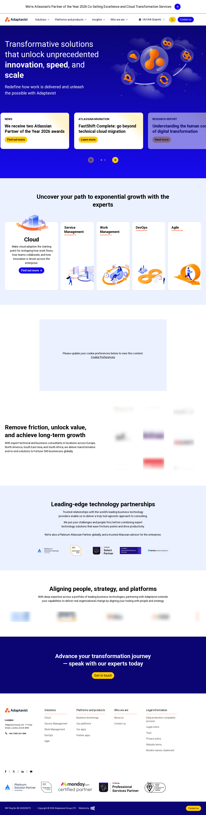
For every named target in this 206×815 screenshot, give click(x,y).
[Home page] (16, 19)
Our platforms (83, 723)
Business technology (87, 717)
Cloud (47, 717)
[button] (34, 131)
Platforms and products (71, 19)
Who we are (119, 19)
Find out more (16, 139)
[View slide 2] (105, 160)
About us (119, 717)
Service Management (55, 723)
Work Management (54, 729)
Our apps (81, 729)
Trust (148, 732)
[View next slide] (115, 160)
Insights (98, 19)
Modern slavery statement (160, 750)
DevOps (48, 735)
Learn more (88, 139)
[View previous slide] (91, 160)
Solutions (42, 19)
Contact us (185, 19)
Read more (162, 139)
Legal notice (152, 727)
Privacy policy (153, 738)
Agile (47, 741)
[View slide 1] (101, 160)
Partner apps (83, 735)
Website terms (154, 744)
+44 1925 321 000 (17, 733)
